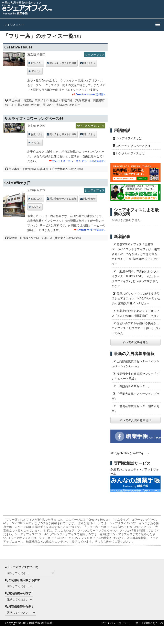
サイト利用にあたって (149, 623)
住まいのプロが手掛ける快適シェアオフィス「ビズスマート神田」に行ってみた (136, 328)
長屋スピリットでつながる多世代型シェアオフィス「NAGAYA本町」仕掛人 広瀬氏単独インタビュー (136, 298)
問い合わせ (89, 63)
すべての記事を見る (135, 342)
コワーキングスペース (90, 126)
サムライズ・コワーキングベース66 (33, 118)
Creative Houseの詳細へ (90, 94)
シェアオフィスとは (129, 138)
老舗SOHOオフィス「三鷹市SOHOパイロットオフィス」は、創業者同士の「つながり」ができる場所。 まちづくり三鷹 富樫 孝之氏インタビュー (136, 254)
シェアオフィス (95, 55)
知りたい (36, 71)
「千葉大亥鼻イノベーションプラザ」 (135, 396)
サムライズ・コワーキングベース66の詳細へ (78, 161)
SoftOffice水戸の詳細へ (91, 230)
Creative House (18, 47)
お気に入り (37, 63)
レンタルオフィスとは (130, 153)
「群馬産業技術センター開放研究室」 (135, 408)
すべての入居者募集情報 (135, 420)
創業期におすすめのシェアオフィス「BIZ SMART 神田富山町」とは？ (135, 313)
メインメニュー (14, 25)
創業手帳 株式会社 (41, 623)
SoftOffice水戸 (17, 182)
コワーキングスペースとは (133, 146)
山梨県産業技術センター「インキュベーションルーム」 (135, 363)
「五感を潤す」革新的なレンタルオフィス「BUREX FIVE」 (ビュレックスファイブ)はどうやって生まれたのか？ (136, 278)
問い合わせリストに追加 (63, 63)
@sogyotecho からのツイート (130, 453)
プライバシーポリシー (115, 623)
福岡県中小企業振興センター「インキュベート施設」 (135, 376)
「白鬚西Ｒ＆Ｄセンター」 (134, 386)
